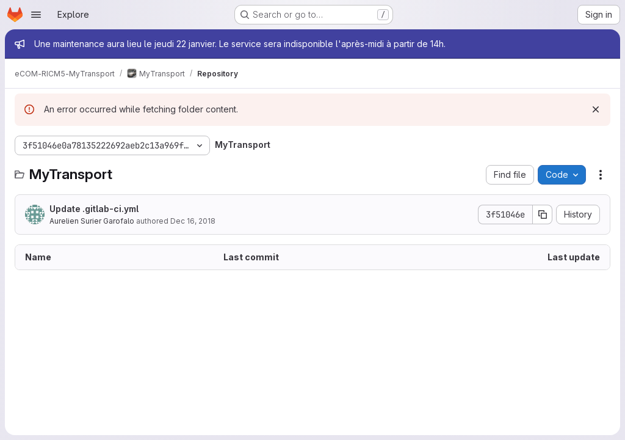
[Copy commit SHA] (542, 214)
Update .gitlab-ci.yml (94, 209)
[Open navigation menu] (36, 14)
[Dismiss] (595, 109)
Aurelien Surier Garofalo (91, 221)
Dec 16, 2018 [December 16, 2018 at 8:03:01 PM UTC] (192, 221)
